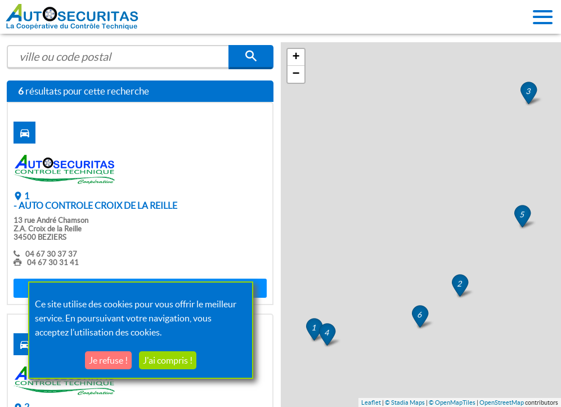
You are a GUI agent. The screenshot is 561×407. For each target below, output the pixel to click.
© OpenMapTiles (452, 402)
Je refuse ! (108, 360)
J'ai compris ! (167, 360)
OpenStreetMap (501, 402)
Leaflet (371, 402)
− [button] (295, 74)
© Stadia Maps (405, 402)
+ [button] (295, 57)
